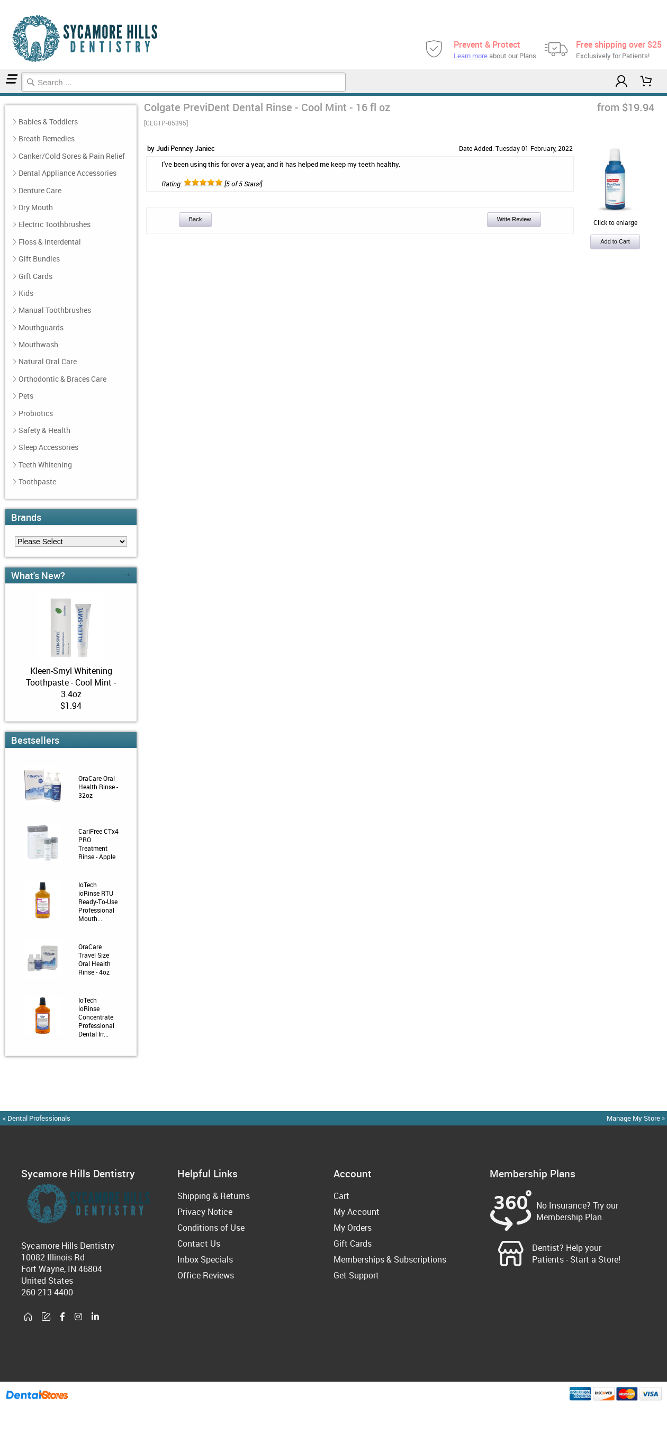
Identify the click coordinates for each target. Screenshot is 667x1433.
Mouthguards (41, 327)
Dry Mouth (36, 207)
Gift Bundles (39, 259)
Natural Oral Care (48, 361)
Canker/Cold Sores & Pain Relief (72, 156)
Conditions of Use (211, 1227)
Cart (341, 1196)
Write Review (514, 219)
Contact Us (198, 1243)
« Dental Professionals (36, 1118)
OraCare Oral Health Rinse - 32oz (98, 786)
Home (2, 94)
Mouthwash (5, 94)
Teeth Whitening (45, 464)
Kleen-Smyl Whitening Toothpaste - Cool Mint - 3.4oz (71, 682)
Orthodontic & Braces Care (62, 379)
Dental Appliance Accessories (67, 173)
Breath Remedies (47, 138)
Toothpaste (37, 481)
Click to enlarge (615, 218)
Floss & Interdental (50, 242)
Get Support (356, 1275)
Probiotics (36, 413)
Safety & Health (44, 430)
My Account (357, 1212)
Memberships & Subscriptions (390, 1259)
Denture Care (40, 190)
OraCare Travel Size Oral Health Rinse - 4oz (94, 959)
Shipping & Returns (213, 1196)
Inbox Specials (205, 1259)
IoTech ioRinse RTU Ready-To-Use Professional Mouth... (98, 901)
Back (195, 219)
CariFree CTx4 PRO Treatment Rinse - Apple (98, 844)
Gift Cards (35, 276)
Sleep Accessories (48, 447)
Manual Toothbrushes (55, 310)
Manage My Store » (636, 1118)
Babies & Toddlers (48, 121)
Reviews (8, 94)
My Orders (353, 1227)
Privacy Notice (204, 1212)
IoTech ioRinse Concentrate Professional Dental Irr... (96, 1017)
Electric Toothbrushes (55, 224)
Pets (26, 396)
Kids (26, 293)
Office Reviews (205, 1275)
